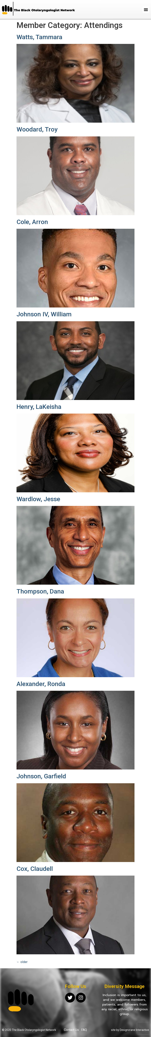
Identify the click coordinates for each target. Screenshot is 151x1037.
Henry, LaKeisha (39, 406)
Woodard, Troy (37, 129)
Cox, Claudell (35, 868)
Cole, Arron (32, 222)
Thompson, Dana (40, 591)
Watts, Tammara (39, 37)
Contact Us (71, 1030)
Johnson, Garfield (41, 776)
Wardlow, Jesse (38, 499)
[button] (146, 9)
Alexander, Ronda (41, 684)
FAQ (84, 1030)
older (22, 962)
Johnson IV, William (44, 314)
